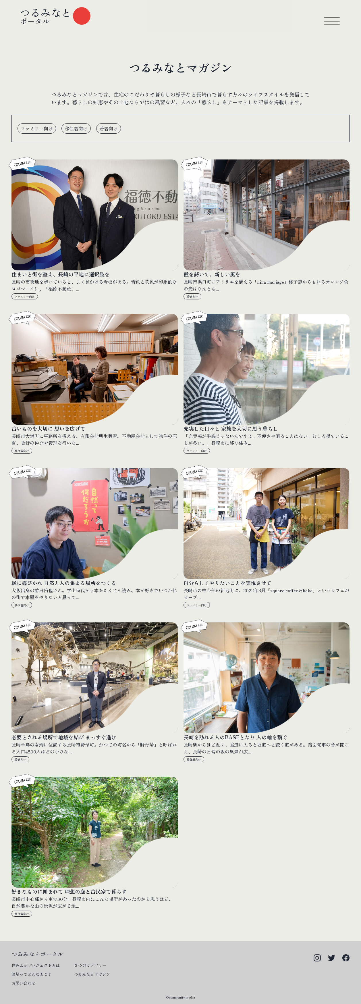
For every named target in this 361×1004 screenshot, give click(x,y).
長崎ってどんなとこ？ (31, 974)
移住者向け (22, 451)
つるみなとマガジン (92, 974)
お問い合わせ (23, 983)
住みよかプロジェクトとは (35, 965)
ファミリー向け (25, 296)
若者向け (192, 296)
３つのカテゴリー (90, 965)
